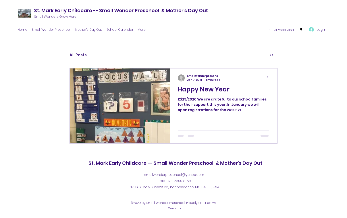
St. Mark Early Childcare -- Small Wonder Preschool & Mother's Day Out (121, 10)
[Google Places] (301, 29)
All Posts (78, 55)
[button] (272, 55)
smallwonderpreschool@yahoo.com (174, 174)
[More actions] (268, 78)
